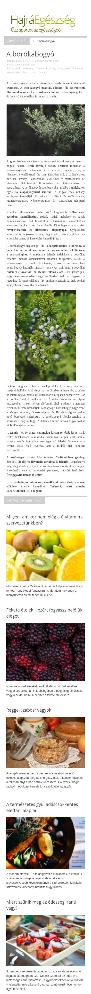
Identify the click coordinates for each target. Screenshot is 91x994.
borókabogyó (29, 68)
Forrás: (11, 64)
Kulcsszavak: (14, 68)
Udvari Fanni (52, 60)
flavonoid (77, 68)
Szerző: (40, 60)
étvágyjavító (64, 68)
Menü (16, 5)
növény (11, 72)
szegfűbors (22, 72)
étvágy (53, 68)
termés (32, 72)
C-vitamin (42, 68)
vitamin (41, 72)
